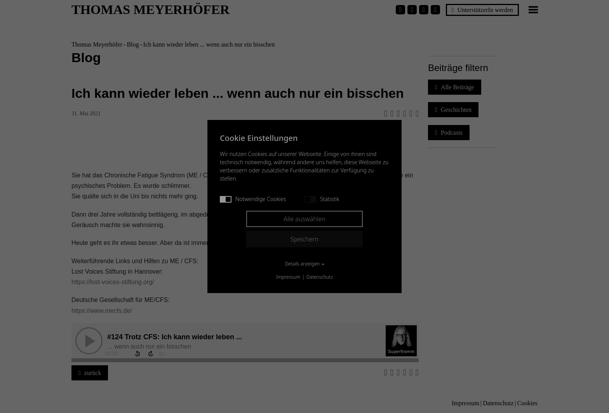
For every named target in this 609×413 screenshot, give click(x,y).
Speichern (305, 239)
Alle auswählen (304, 219)
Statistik (321, 199)
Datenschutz (319, 277)
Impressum (288, 277)
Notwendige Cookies (253, 199)
